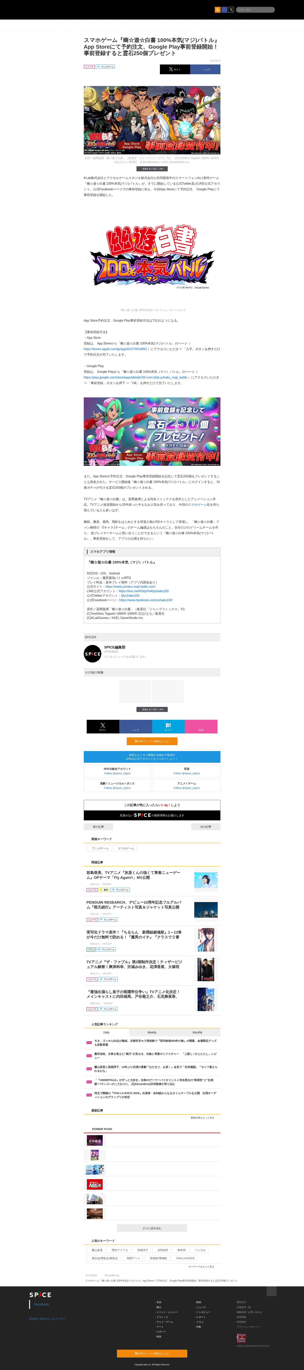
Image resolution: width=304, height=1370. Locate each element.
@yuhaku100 (130, 595)
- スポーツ (160, 1331)
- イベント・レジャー (166, 1312)
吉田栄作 (161, 1250)
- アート (159, 1326)
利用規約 (241, 1322)
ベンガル (199, 1250)
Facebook (41, 1304)
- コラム (199, 1322)
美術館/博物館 (156, 1258)
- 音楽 (158, 1302)
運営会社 (241, 1302)
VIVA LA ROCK (184, 1258)
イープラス (91, 1275)
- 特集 (198, 1326)
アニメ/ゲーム (98, 848)
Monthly (197, 1032)
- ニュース (200, 1307)
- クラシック (161, 1317)
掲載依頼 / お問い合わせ (249, 1312)
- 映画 (158, 1336)
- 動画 (198, 1302)
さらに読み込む (163, 1228)
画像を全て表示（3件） (152, 168)
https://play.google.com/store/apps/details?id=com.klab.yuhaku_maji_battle (135, 377)
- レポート (200, 1317)
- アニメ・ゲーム (164, 1322)
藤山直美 (95, 1250)
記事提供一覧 (244, 1307)
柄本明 (180, 1250)
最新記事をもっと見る (204, 1117)
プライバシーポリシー (248, 1326)
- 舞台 (158, 1307)
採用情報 (241, 1317)
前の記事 (95, 826)
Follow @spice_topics (117, 773)
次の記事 (209, 826)
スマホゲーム (197, 504)
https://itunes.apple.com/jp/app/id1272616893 (115, 349)
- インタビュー (202, 1312)
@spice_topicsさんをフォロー (47, 1318)
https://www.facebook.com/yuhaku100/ (146, 600)
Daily (106, 1032)
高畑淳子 (141, 1250)
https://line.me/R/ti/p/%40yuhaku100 (144, 591)
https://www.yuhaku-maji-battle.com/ (131, 586)
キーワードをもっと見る (203, 1266)
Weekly (152, 1032)
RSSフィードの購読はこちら (154, 741)
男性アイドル (118, 1250)
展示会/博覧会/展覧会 (103, 1258)
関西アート (132, 1258)
